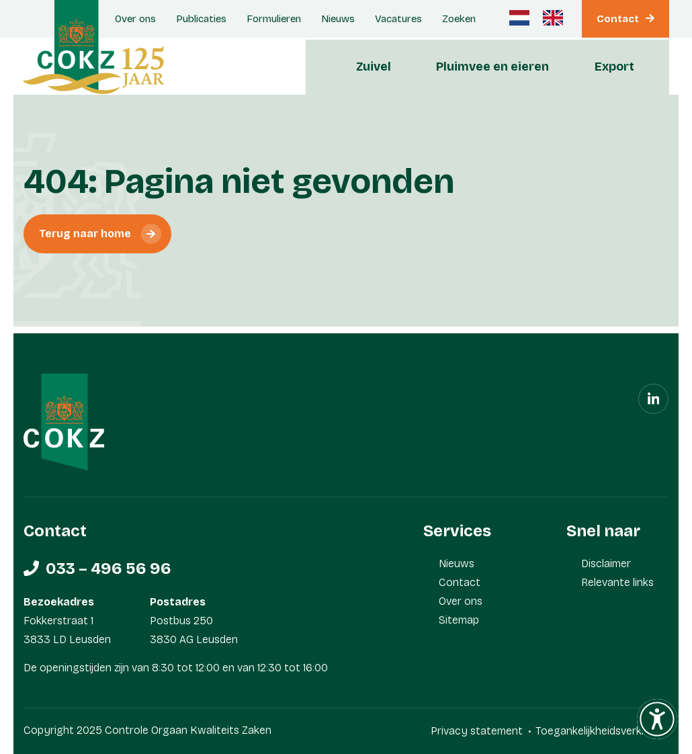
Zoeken (459, 19)
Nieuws (338, 19)
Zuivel (373, 66)
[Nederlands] (519, 18)
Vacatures (398, 19)
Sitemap (459, 620)
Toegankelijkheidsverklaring (601, 730)
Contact (618, 19)
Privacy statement (477, 730)
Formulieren (274, 19)
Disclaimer (606, 563)
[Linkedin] (653, 399)
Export (614, 66)
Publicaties (201, 19)
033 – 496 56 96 (108, 568)
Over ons (460, 601)
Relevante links (617, 582)
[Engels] (553, 18)
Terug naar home (85, 233)
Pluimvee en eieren (492, 66)
